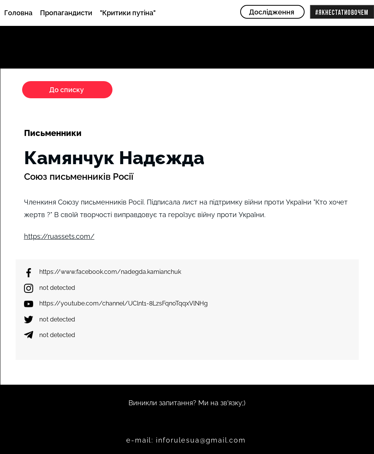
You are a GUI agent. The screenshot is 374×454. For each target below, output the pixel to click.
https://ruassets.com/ (59, 236)
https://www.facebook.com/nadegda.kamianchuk (110, 271)
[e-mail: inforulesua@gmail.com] (187, 440)
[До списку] (67, 89)
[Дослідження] (272, 12)
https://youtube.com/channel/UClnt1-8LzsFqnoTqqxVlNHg (123, 303)
